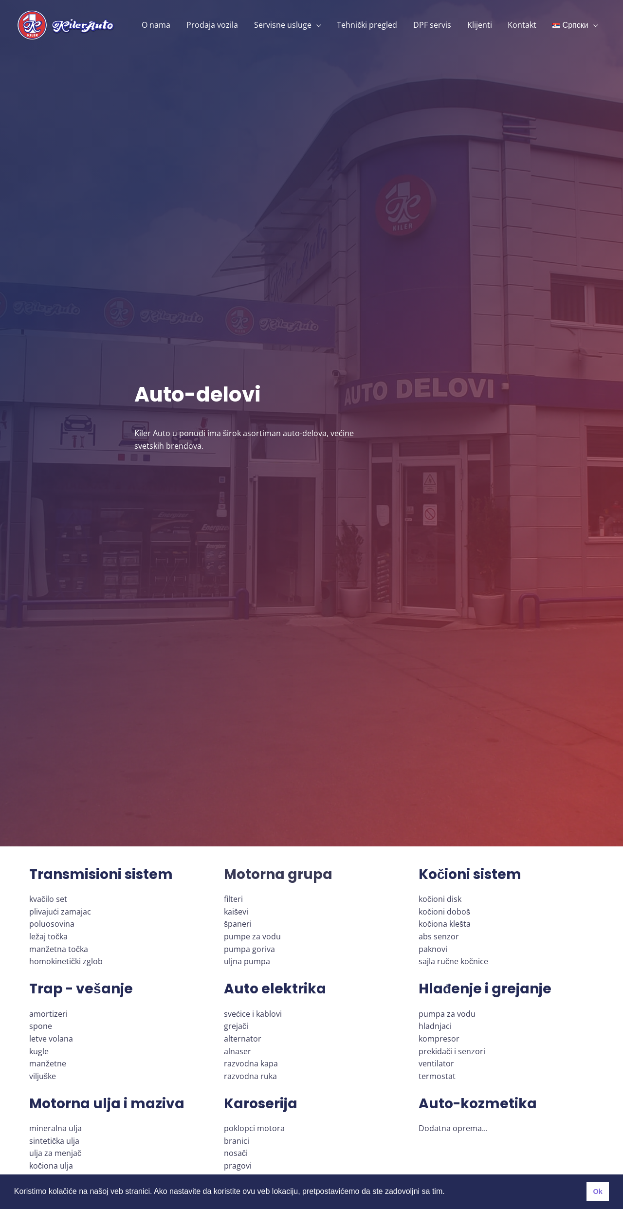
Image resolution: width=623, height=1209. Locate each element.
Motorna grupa (278, 874)
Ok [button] (597, 1191)
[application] (318, 24)
